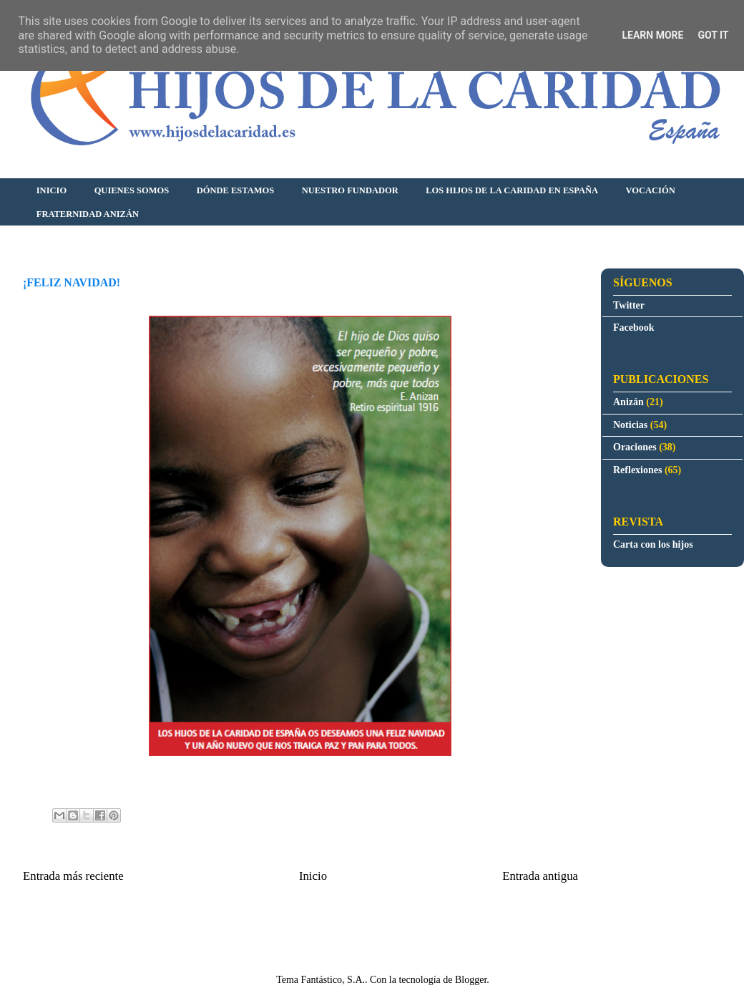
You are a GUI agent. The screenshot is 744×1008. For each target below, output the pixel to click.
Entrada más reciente (73, 876)
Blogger (470, 979)
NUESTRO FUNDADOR (350, 190)
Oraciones (635, 447)
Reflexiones (637, 470)
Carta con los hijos (653, 544)
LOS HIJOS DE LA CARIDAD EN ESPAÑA (512, 190)
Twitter (629, 305)
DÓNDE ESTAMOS (235, 190)
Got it (713, 35)
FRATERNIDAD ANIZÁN (87, 214)
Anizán (628, 402)
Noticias (630, 425)
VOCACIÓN (650, 190)
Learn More (652, 35)
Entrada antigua (540, 876)
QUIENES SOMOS (132, 190)
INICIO (51, 190)
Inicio (313, 876)
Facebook (634, 327)
